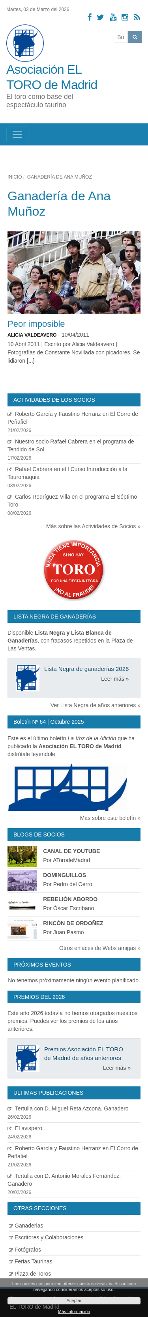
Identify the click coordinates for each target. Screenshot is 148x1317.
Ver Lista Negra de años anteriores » (96, 705)
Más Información (74, 1311)
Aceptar (74, 1300)
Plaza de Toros (30, 1273)
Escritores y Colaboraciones (46, 1237)
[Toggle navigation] (17, 134)
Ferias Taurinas (30, 1261)
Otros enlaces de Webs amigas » (100, 948)
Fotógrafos (25, 1249)
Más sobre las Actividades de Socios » (93, 526)
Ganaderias (26, 1225)
